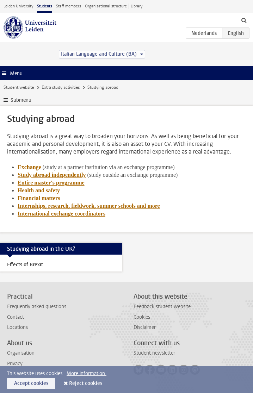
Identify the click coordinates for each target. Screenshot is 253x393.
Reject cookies (85, 383)
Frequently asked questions (36, 306)
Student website (19, 87)
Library (136, 6)
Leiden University (18, 6)
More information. (86, 373)
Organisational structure (106, 6)
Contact (15, 317)
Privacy (15, 363)
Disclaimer (145, 327)
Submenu (21, 100)
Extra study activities (61, 87)
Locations (17, 327)
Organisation (21, 353)
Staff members (68, 6)
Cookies (142, 317)
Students (44, 6)
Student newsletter (154, 353)
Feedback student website (162, 306)
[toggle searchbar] (243, 20)
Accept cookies (31, 383)
